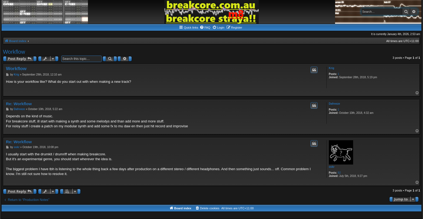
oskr (332, 166)
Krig (331, 68)
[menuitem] (205, 27)
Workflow (14, 52)
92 (339, 172)
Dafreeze (334, 103)
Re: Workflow (19, 103)
